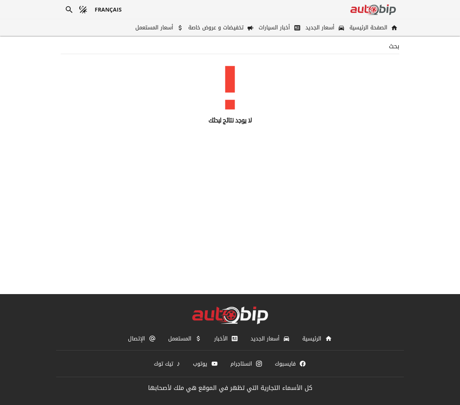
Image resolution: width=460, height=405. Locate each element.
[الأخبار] (226, 338)
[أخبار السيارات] (279, 27)
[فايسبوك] (290, 364)
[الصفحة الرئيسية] (372, 27)
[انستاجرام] (246, 364)
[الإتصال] (142, 338)
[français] (108, 10)
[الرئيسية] (317, 338)
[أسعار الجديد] (324, 27)
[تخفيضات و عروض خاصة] (220, 27)
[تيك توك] (167, 364)
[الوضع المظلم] (83, 10)
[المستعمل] (185, 338)
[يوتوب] (205, 364)
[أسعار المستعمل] (158, 27)
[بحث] (69, 10)
